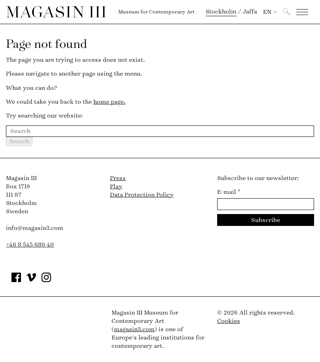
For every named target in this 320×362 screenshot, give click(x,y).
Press (118, 178)
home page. (109, 102)
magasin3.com (134, 329)
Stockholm (221, 11)
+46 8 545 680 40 (30, 244)
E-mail (228, 192)
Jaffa (250, 11)
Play (116, 186)
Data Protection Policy (142, 194)
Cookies (228, 321)
